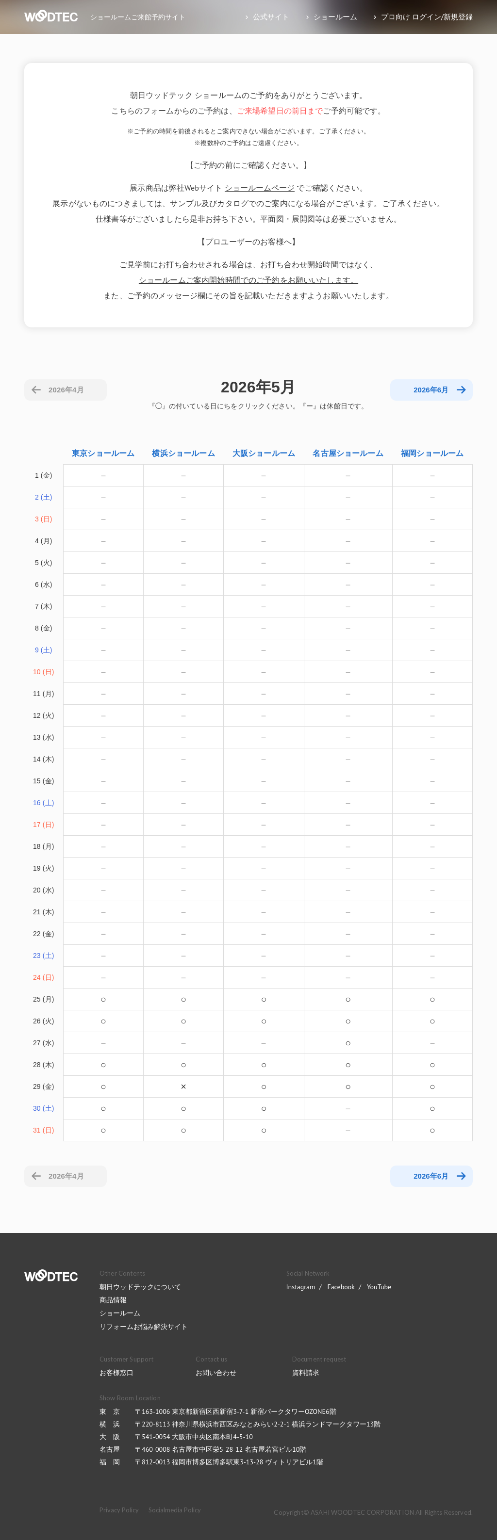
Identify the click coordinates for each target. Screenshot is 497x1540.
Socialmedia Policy (175, 1510)
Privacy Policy (119, 1510)
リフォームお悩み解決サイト (143, 1326)
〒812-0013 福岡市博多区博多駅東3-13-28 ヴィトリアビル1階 (229, 1462)
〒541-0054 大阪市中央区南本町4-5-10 (194, 1436)
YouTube (379, 1286)
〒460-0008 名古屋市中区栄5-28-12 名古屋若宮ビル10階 (220, 1449)
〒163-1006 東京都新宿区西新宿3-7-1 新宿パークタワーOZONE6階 (235, 1411)
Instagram (300, 1286)
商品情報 (113, 1300)
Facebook (341, 1286)
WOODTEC (51, 1275)
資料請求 (305, 1372)
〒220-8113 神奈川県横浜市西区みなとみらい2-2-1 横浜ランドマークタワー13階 (258, 1424)
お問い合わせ (216, 1372)
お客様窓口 (116, 1372)
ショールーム (119, 1313)
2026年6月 (431, 1176)
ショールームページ (260, 188)
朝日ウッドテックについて (140, 1286)
